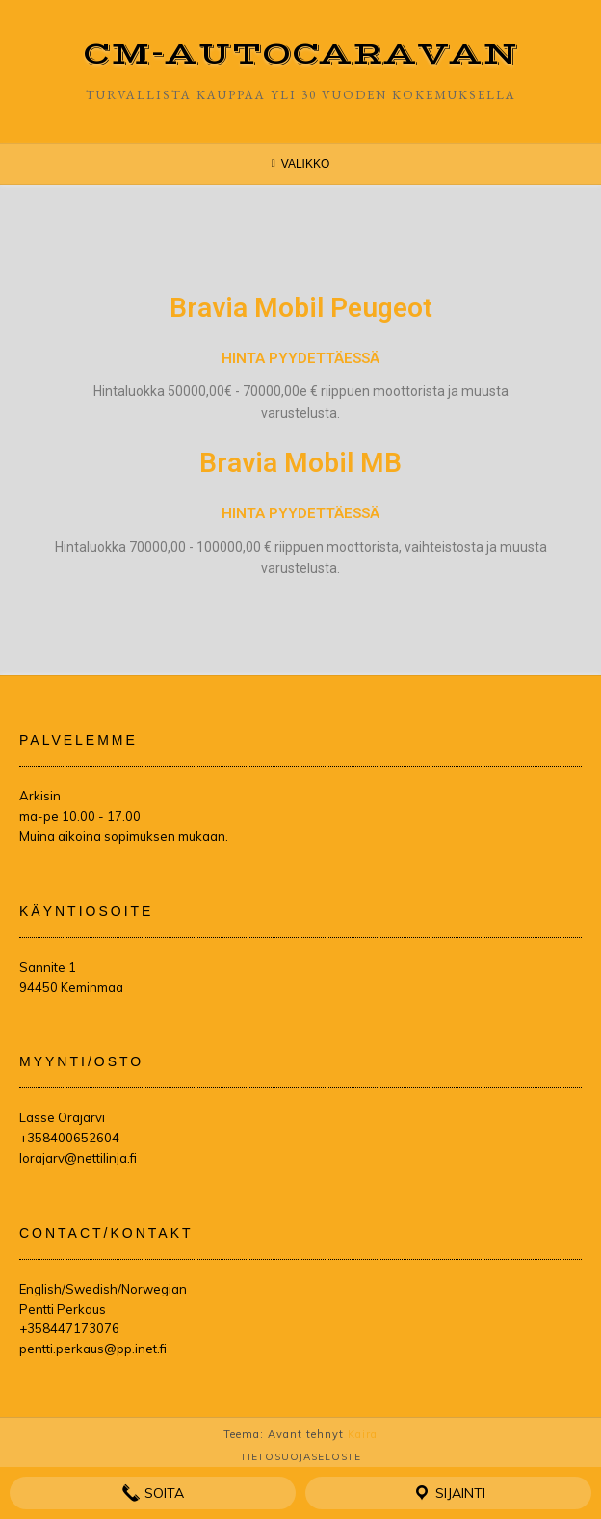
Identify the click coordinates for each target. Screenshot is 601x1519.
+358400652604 (69, 1137)
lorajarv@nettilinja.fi (78, 1157)
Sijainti (448, 1493)
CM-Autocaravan (301, 54)
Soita (152, 1493)
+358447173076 (69, 1328)
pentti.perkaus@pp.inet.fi (93, 1348)
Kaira (363, 1434)
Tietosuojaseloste (301, 1457)
